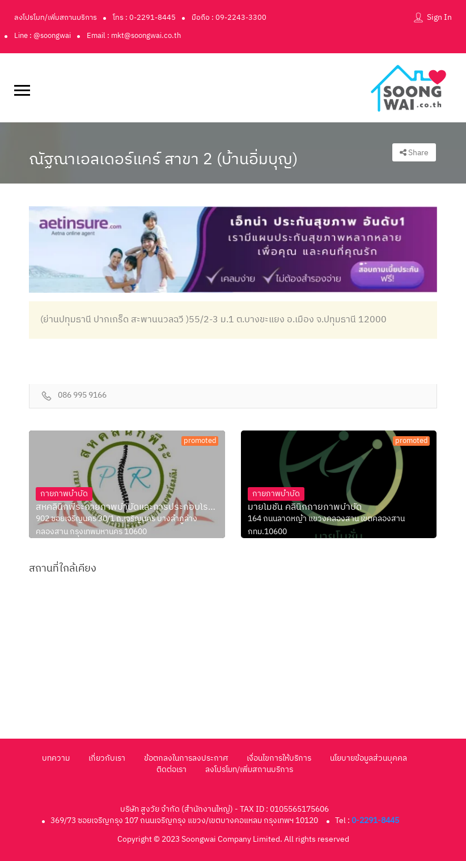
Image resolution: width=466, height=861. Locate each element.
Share (414, 152)
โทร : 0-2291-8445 (144, 17)
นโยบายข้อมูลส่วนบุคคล (368, 758)
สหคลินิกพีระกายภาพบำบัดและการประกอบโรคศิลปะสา (127, 507)
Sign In (439, 17)
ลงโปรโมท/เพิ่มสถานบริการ (55, 17)
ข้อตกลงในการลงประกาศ (186, 758)
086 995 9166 (82, 396)
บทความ (56, 758)
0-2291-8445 (375, 820)
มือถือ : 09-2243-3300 (229, 17)
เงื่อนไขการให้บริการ (279, 758)
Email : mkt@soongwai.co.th (134, 35)
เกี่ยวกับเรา (106, 758)
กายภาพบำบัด (64, 493)
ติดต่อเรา (171, 769)
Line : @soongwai (42, 35)
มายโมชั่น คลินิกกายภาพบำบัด (305, 507)
